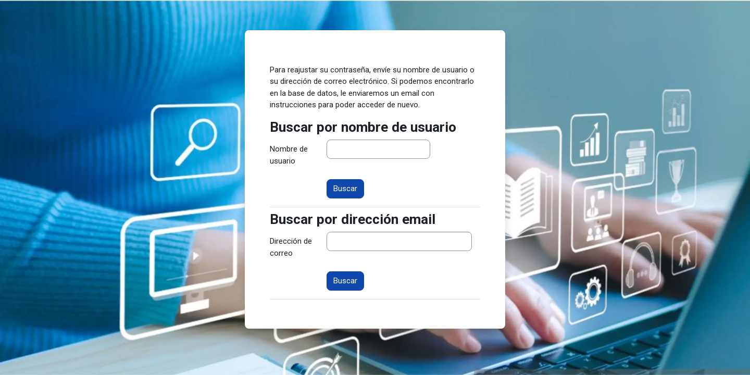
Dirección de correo (291, 247)
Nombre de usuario (289, 155)
